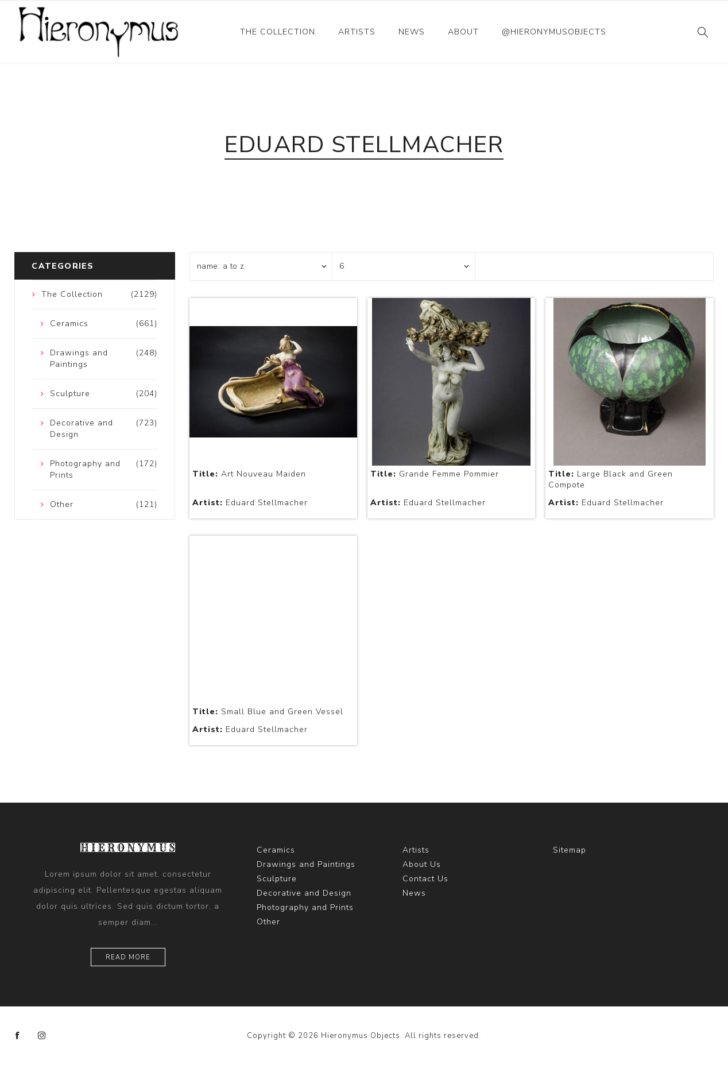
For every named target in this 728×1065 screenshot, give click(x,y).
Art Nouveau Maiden (249, 473)
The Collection (277, 31)
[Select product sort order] (261, 266)
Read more (128, 957)
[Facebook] (18, 1036)
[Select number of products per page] (403, 266)
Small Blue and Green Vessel (267, 711)
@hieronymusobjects (554, 31)
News (411, 31)
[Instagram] (42, 1036)
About (463, 31)
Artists (356, 31)
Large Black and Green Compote (610, 479)
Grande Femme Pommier (434, 473)
